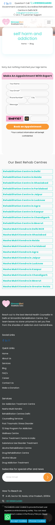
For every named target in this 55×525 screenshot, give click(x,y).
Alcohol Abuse (9, 457)
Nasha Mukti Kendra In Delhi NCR (23, 229)
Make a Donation (10, 387)
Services (6, 363)
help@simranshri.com (27, 12)
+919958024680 (42, 3)
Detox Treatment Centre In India (18, 438)
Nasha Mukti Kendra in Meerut (22, 280)
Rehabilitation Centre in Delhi (21, 171)
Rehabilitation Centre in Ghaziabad (25, 183)
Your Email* (15, 90)
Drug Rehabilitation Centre (15, 452)
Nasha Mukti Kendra (12, 408)
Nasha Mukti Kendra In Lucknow (23, 263)
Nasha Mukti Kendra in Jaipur (21, 257)
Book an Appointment (27, 126)
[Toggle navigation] (49, 22)
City (33, 97)
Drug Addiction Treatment (15, 462)
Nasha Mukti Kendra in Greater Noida (26, 286)
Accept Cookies (19, 521)
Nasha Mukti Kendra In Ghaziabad (24, 234)
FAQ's (5, 373)
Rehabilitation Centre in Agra (21, 206)
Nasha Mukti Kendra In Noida (21, 240)
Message (14, 104)
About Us (6, 358)
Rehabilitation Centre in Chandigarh (26, 217)
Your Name (14, 83)
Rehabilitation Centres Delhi (16, 413)
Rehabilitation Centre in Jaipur (22, 194)
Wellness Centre (10, 433)
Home (23, 43)
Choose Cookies (37, 521)
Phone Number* (16, 97)
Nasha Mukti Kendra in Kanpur (22, 269)
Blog (32, 43)
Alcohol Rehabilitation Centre (17, 448)
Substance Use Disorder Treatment (20, 443)
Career (5, 378)
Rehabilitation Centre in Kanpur (23, 211)
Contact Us (8, 382)
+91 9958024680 (14, 501)
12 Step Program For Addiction (17, 428)
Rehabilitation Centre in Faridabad (25, 188)
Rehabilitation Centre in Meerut (23, 223)
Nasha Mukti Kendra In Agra (20, 252)
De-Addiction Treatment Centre (18, 403)
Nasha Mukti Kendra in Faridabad (24, 246)
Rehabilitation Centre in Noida (22, 177)
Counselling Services (12, 418)
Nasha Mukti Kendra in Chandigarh (25, 275)
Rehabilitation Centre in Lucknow (24, 200)
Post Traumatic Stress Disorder (17, 423)
